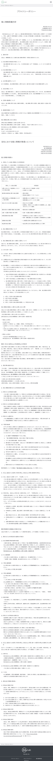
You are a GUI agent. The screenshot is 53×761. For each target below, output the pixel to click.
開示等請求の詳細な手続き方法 (24, 468)
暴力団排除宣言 (39, 758)
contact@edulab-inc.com (12, 131)
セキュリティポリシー (28, 758)
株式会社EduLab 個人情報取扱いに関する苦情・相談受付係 (16, 374)
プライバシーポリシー (15, 758)
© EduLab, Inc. (26, 760)
